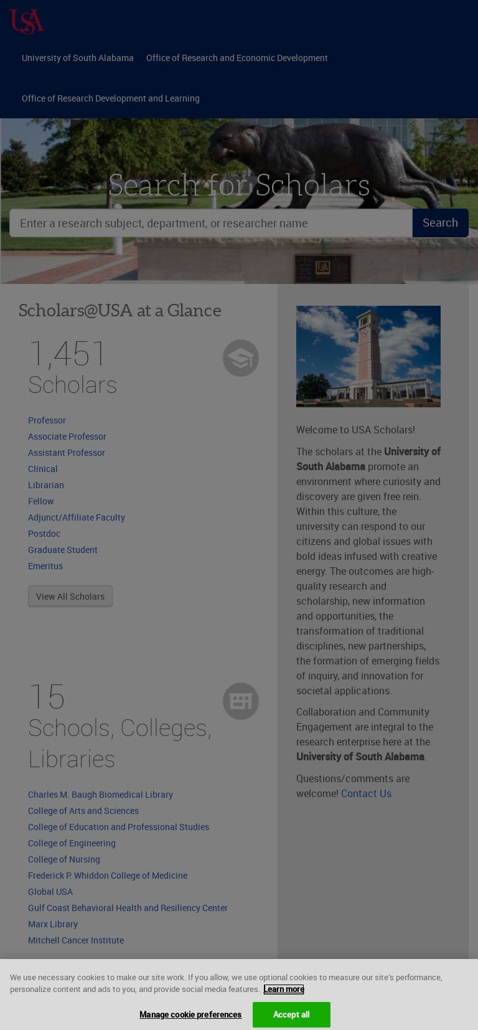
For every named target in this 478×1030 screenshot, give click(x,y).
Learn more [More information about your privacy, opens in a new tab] (283, 993)
